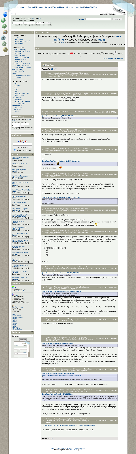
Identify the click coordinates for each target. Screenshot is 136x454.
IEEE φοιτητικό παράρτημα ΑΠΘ (19, 104)
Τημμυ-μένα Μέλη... (63, 111)
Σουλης (15, 279)
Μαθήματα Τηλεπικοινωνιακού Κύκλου (58, 93)
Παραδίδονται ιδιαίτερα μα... (20, 176)
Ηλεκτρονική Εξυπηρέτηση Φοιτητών (21, 62)
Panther (17, 111)
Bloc (71, 450)
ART (15, 87)
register (41, 18)
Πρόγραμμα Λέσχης (21, 57)
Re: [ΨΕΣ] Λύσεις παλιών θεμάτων (65, 289)
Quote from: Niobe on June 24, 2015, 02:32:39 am (57, 343)
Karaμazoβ (16, 210)
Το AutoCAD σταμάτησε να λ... (20, 163)
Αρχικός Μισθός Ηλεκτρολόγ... (20, 234)
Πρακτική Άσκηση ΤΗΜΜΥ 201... (21, 190)
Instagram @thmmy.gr (22, 75)
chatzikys (16, 165)
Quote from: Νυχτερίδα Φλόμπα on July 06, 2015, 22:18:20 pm (61, 291)
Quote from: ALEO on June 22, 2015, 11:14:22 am (57, 394)
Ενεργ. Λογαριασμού (22, 41)
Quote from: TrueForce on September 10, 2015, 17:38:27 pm (61, 197)
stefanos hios (17, 316)
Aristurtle (17, 85)
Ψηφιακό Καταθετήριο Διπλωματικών (21, 68)
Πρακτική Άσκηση (20, 59)
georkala (15, 327)
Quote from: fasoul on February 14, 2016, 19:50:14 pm (59, 116)
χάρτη (101, 39)
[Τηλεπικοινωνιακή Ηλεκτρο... (20, 157)
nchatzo (15, 223)
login (34, 18)
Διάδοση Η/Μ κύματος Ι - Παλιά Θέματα (79, 369)
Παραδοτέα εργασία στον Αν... (20, 259)
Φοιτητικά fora (19, 55)
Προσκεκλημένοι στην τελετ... (20, 271)
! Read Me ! (31, 7)
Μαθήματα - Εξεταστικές (75, 130)
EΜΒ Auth (18, 99)
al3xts (14, 326)
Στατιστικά (16, 284)
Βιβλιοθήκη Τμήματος (22, 51)
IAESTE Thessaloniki (22, 101)
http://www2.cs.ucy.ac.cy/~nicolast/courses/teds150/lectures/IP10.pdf (68, 425)
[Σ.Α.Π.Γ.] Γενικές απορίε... (19, 202)
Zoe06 (15, 323)
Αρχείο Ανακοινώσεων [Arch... (20, 252)
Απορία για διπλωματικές (19, 196)
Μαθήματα (39, 7)
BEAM (16, 91)
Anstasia (16, 266)
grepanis (16, 158)
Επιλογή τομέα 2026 (18, 221)
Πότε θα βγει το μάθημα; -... (20, 240)
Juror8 (15, 171)
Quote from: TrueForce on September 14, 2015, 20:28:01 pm (61, 161)
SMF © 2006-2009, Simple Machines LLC (73, 448)
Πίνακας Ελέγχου (19, 117)
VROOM (17, 109)
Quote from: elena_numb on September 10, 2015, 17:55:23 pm (61, 273)
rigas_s (15, 185)
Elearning (17, 53)
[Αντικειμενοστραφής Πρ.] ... (20, 265)
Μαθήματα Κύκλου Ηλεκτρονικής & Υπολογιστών (62, 73)
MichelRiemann (18, 241)
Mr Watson (16, 248)
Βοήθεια (59, 39)
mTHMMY (18, 77)
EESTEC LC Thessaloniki (18, 96)
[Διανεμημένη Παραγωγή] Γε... (20, 169)
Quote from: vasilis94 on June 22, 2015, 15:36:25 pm (58, 373)
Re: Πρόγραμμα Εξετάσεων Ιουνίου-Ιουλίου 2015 (67, 319)
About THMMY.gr (91, 7)
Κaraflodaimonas (18, 317)
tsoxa (15, 235)
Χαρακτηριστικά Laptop (18, 246)
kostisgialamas (18, 177)
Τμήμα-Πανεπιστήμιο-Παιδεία (55, 130)
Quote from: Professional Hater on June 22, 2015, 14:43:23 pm (62, 375)
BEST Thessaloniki (21, 93)
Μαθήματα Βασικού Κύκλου (55, 369)
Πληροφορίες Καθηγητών (18, 72)
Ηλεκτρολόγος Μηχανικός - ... (20, 227)
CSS (80, 450)
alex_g (15, 320)
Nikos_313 (16, 229)
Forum (16, 37)
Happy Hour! (79, 7)
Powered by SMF (55, 448)
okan (14, 191)
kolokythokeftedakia (19, 216)
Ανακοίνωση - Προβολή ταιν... (20, 277)
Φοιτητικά (48, 7)
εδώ (118, 36)
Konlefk (15, 260)
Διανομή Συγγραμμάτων (23, 65)
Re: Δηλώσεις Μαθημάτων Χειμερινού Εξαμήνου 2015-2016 (66, 130)
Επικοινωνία (19, 43)
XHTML (75, 450)
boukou (15, 321)
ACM (16, 83)
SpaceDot (18, 107)
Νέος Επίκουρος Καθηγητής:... (20, 209)
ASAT (16, 89)
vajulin (15, 319)
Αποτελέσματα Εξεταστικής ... (20, 215)
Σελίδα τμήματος (20, 49)
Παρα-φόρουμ (50, 111)
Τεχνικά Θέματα (58, 7)
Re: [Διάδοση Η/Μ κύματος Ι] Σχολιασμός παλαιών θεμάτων (66, 370)
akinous (15, 324)
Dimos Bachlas (17, 329)
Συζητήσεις (69, 7)
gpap (14, 314)
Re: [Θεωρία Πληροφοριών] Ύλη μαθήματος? (70, 95)
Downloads (21, 7)
